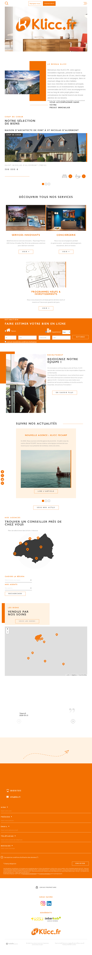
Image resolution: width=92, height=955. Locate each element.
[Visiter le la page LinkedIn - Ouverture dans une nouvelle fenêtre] (49, 904)
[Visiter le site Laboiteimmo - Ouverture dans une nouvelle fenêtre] (12, 944)
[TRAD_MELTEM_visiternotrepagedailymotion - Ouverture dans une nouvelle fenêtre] (2, 479)
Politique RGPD (66, 945)
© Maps (73, 675)
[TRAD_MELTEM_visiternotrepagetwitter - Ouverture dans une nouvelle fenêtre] (2, 475)
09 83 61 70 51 (15, 791)
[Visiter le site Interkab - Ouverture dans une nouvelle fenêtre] (53, 919)
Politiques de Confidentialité (29, 874)
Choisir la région (14, 577)
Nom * (4, 808)
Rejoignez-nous (35, 3)
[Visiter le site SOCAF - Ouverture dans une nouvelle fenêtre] (37, 919)
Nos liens (80, 943)
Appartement (53, 332)
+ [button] (7, 629)
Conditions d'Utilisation (45, 874)
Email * (5, 827)
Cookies (74, 945)
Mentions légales (67, 943)
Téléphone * (8, 837)
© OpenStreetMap (82, 675)
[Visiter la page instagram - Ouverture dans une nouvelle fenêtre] (43, 904)
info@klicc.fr (15, 797)
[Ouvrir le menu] (85, 3)
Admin (75, 943)
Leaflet (68, 675)
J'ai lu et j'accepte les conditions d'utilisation (21, 342)
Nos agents (11, 585)
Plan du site (58, 943)
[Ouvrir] (6, 3)
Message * (7, 846)
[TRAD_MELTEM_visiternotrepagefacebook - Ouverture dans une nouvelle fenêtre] (2, 471)
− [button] (7, 632)
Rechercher (15, 594)
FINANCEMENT (49, 3)
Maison (11, 332)
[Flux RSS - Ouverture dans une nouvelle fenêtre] (2, 483)
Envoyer (80, 864)
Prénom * (6, 817)
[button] (43, 185)
